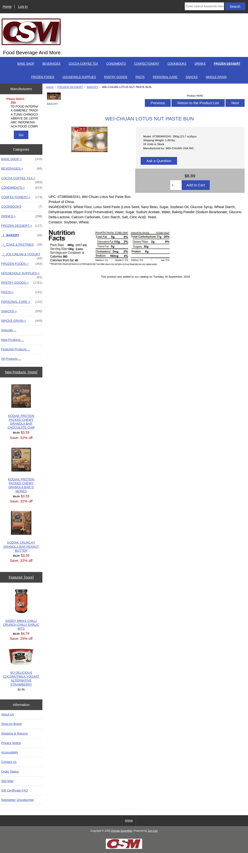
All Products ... (11, 358)
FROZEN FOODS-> (21, 264)
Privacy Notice (11, 743)
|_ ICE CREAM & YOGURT (21, 255)
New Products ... (12, 340)
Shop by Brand (11, 724)
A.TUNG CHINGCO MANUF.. (22, 115)
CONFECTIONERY (146, 63)
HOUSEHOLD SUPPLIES (79, 77)
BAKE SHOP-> (21, 159)
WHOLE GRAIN (216, 77)
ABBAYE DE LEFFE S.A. (22, 118)
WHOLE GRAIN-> (21, 321)
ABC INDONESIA (22, 122)
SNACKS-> (21, 311)
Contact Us (8, 762)
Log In (23, 6)
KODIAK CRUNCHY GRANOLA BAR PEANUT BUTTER (21, 531)
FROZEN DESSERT (70, 86)
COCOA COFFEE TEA (83, 63)
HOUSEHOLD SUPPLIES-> (21, 274)
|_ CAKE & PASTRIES (21, 245)
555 (22, 103)
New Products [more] (21, 372)
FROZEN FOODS (42, 77)
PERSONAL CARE (165, 77)
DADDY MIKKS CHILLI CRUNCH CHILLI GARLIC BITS (21, 610)
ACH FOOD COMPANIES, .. (22, 126)
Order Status (10, 771)
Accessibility (9, 752)
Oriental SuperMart (121, 831)
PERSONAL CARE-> (21, 302)
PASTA (140, 77)
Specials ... (8, 330)
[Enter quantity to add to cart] (176, 185)
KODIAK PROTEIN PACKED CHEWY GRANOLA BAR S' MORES (21, 470)
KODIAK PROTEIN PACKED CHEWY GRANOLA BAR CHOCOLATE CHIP (21, 406)
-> (21, 226)
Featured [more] (21, 577)
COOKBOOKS (176, 63)
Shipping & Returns (14, 733)
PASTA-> (21, 292)
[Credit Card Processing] (124, 847)
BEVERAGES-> (21, 169)
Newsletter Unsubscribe (17, 800)
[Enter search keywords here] (204, 6)
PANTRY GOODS (115, 77)
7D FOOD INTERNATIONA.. (22, 107)
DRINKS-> (21, 216)
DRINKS (200, 63)
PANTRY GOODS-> (21, 283)
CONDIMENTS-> (21, 188)
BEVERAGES (51, 63)
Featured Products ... (15, 349)
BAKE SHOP (25, 63)
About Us (7, 714)
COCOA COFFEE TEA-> (21, 179)
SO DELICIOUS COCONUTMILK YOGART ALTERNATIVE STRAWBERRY (21, 667)
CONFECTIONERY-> (21, 197)
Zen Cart (153, 831)
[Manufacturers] (21, 113)
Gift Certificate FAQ (14, 790)
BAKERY (92, 86)
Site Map (7, 781)
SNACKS (192, 77)
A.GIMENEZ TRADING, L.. (22, 110)
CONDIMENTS (116, 63)
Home (7, 6)
